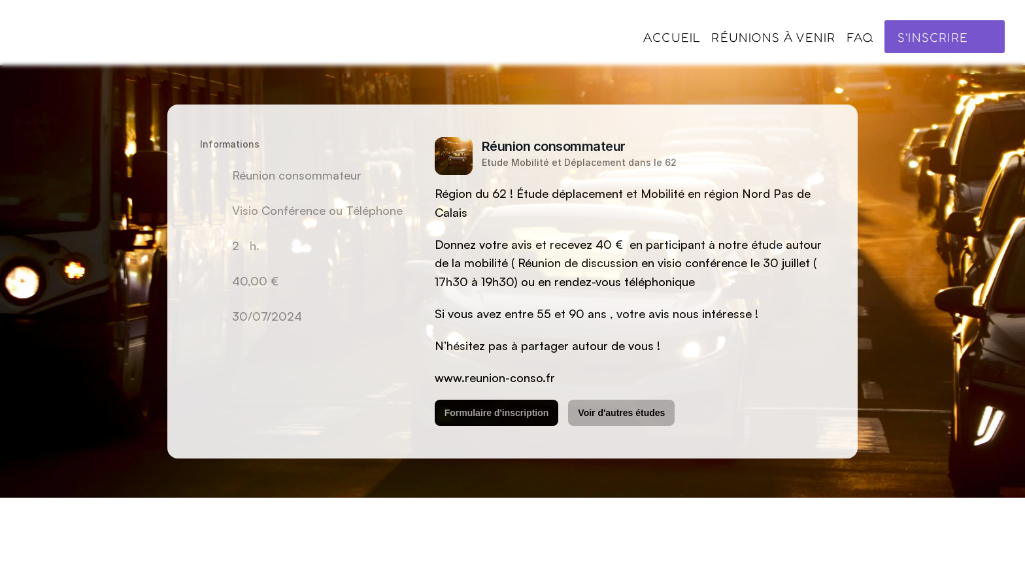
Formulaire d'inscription (497, 413)
